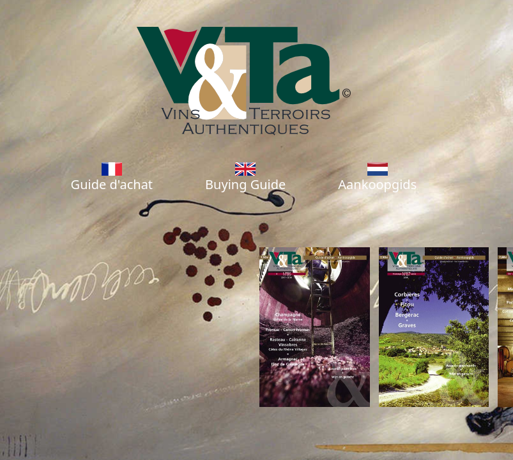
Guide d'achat (112, 177)
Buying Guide (245, 177)
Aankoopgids (377, 177)
